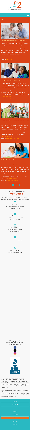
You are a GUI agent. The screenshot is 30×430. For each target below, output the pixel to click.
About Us (15, 404)
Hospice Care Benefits (12, 180)
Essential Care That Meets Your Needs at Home (14, 40)
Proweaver (18, 344)
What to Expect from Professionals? (11, 80)
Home (15, 401)
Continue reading (7, 96)
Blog (15, 418)
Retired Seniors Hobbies (13, 138)
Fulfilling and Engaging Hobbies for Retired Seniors (15, 120)
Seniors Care (9, 59)
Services (15, 408)
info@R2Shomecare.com (16, 252)
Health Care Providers (12, 99)
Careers (15, 411)
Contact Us (15, 424)
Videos (15, 421)
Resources (15, 414)
